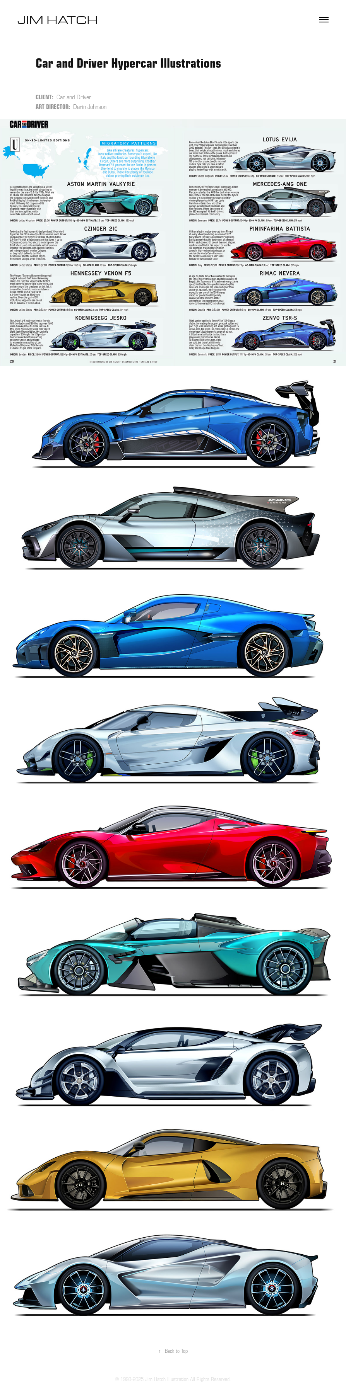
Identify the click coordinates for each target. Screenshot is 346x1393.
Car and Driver (74, 97)
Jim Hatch (59, 19)
